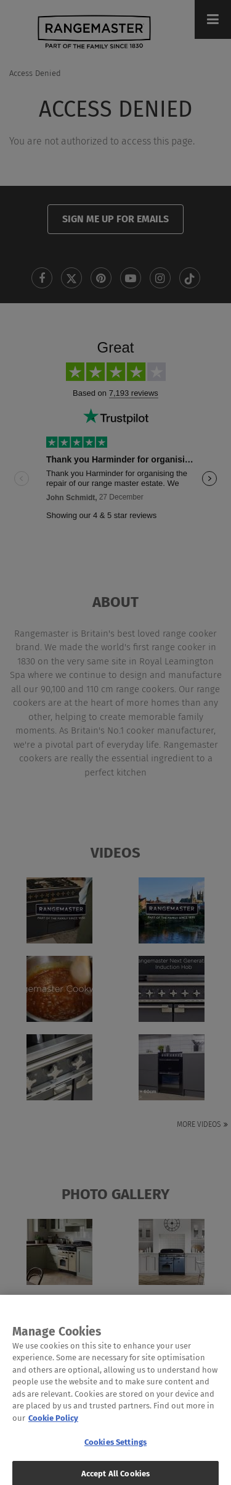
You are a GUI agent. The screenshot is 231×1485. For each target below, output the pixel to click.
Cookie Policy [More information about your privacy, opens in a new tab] (53, 1426)
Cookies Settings (115, 1450)
